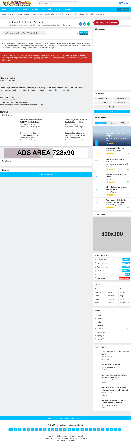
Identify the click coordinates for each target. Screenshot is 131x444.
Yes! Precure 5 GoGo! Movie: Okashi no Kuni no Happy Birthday (116, 202)
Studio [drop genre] (103, 103)
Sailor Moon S (113, 263)
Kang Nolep (71, 440)
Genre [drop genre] (103, 99)
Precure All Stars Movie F (110, 365)
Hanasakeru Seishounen (115, 148)
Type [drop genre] (112, 107)
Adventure (11, 14)
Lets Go (113, 274)
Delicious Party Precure (113, 259)
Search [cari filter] (112, 111)
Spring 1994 (101, 339)
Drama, (113, 151)
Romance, (119, 151)
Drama (34, 14)
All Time (123, 123)
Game (47, 14)
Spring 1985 (101, 336)
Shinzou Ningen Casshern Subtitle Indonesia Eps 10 (30, 134)
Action (4, 14)
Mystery (97, 299)
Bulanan (112, 123)
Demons (26, 14)
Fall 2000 (100, 325)
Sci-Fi (75, 14)
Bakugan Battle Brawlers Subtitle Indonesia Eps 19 (75, 134)
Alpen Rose (113, 278)
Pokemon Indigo (113, 267)
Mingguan (101, 123)
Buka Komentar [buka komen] (46, 174)
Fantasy (40, 14)
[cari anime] (75, 4)
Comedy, (126, 138)
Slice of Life (90, 14)
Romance (68, 14)
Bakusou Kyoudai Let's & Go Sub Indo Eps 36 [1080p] (76, 121)
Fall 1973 (100, 315)
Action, (113, 138)
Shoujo (81, 14)
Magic (61, 14)
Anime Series (66, 25)
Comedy (19, 14)
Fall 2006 (100, 329)
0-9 (11, 430)
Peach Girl (113, 270)
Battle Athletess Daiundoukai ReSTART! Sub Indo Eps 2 (31, 121)
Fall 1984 (100, 318)
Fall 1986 (100, 322)
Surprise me (123, 9)
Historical (54, 14)
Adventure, (119, 138)
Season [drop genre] (121, 99)
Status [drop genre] (121, 103)
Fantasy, (109, 140)
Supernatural (100, 14)
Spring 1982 (101, 332)
